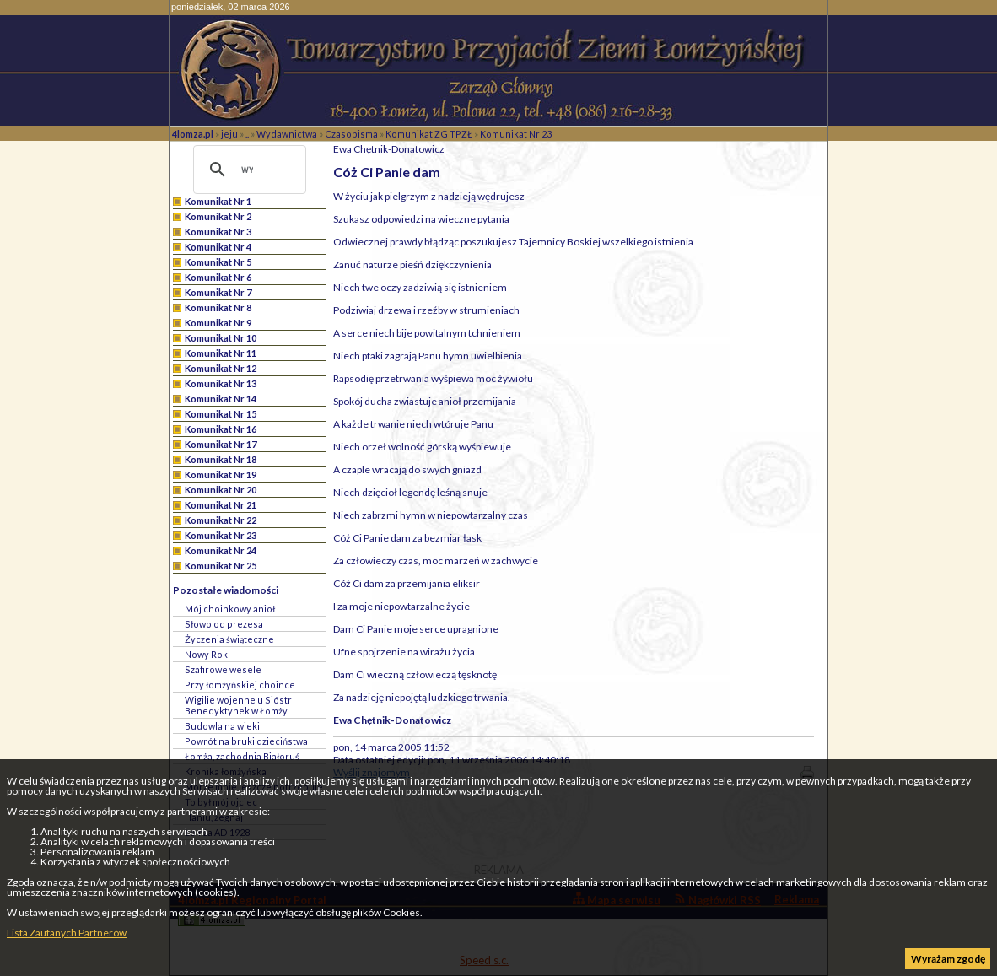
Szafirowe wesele (223, 669)
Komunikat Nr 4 (218, 246)
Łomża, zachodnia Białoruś (242, 756)
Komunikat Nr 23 (516, 133)
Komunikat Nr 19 (220, 474)
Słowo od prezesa (224, 623)
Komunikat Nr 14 (220, 398)
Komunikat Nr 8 (218, 307)
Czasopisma (351, 133)
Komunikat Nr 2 (218, 216)
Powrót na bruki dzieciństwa (246, 741)
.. (247, 133)
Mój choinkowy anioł (230, 608)
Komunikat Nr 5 (218, 261)
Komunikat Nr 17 (220, 444)
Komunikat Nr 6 (218, 277)
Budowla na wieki (222, 725)
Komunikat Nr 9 (218, 322)
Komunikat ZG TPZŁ (428, 133)
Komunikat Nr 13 (220, 383)
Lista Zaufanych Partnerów (67, 932)
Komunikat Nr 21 (220, 504)
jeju (229, 133)
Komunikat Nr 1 (218, 201)
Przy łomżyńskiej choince (240, 684)
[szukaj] (247, 169)
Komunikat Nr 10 (220, 337)
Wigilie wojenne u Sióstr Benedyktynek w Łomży (238, 705)
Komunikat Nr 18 (220, 459)
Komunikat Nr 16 (220, 428)
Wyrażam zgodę (948, 958)
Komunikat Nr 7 (218, 292)
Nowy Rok (206, 654)
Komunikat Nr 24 (220, 550)
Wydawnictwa (286, 133)
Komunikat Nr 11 (220, 353)
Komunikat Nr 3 (218, 231)
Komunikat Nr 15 (220, 413)
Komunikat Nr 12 (220, 368)
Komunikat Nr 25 (220, 565)
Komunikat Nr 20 (220, 489)
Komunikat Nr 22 (220, 520)
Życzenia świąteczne (229, 639)
